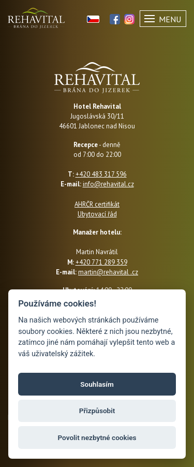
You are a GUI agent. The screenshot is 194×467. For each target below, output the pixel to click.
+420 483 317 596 (101, 174)
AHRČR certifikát (97, 204)
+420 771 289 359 (101, 262)
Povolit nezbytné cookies (96, 437)
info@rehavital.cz (108, 184)
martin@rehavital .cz (108, 272)
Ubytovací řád (97, 214)
